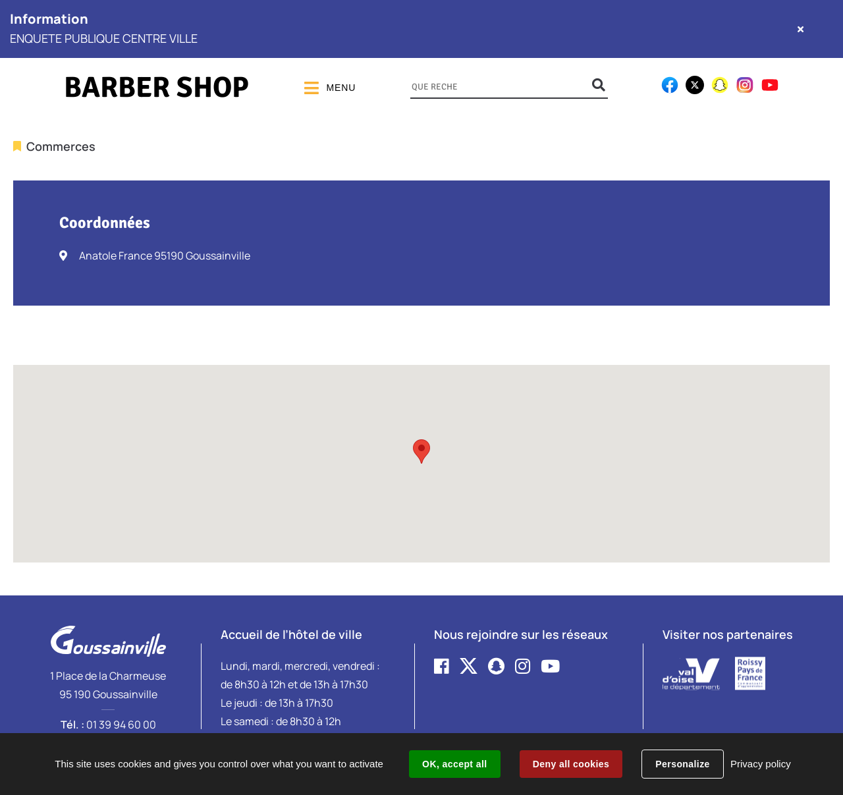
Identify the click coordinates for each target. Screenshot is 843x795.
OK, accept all (454, 764)
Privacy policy (760, 763)
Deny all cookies (571, 764)
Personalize (682, 764)
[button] (421, 451)
